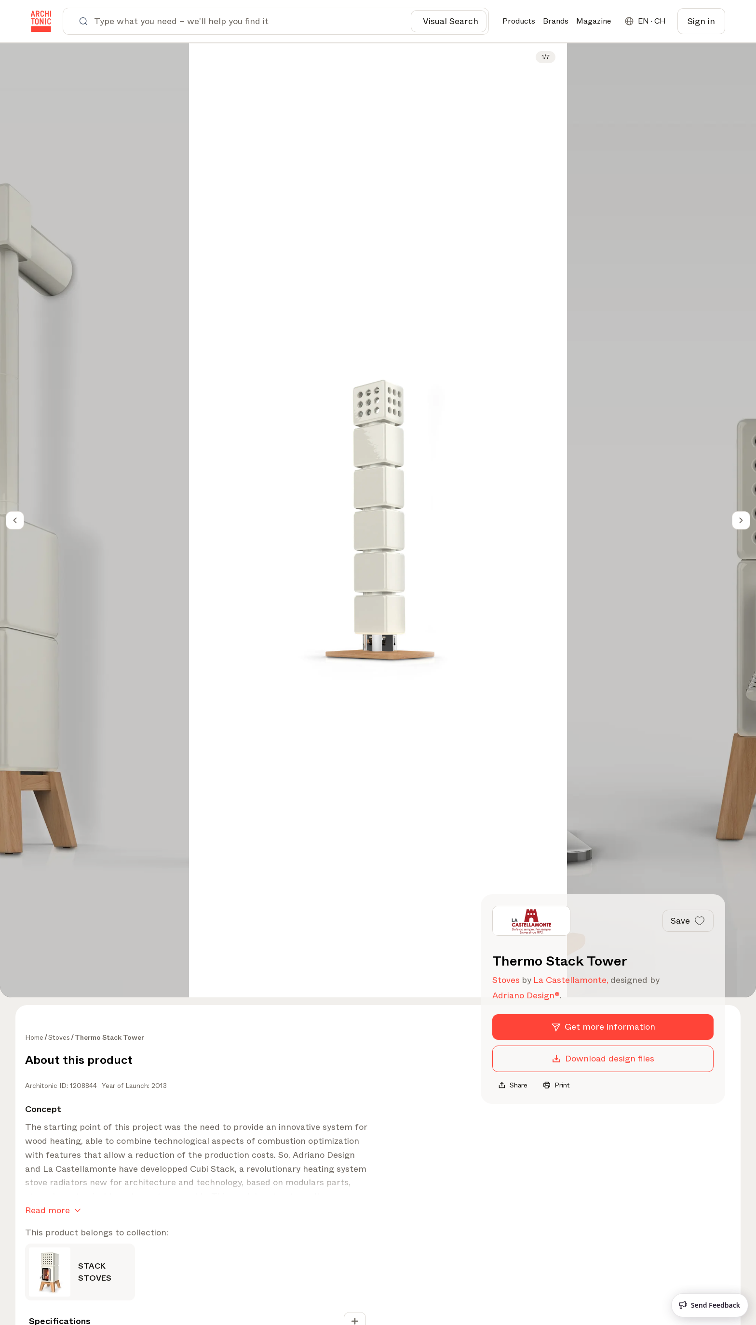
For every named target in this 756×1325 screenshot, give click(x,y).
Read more (55, 1210)
